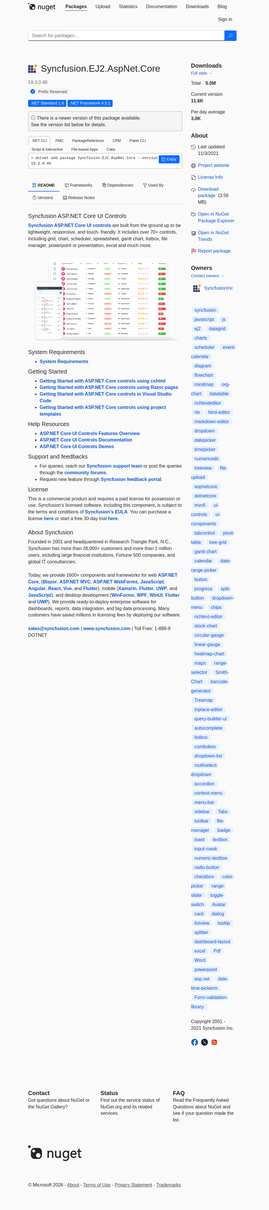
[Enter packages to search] (126, 35)
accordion (205, 783)
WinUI (156, 595)
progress (204, 588)
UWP (161, 588)
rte (197, 412)
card (199, 913)
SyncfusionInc (218, 288)
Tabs (223, 811)
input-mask (206, 848)
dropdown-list (208, 755)
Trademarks (168, 1184)
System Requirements (64, 361)
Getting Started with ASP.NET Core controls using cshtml (103, 380)
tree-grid (218, 542)
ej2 (198, 328)
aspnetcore (206, 486)
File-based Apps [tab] (84, 149)
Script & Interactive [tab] (47, 149)
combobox (205, 746)
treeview (203, 468)
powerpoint (206, 969)
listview (202, 923)
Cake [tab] (111, 149)
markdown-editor (212, 421)
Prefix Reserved (52, 91)
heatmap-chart (209, 653)
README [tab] (43, 185)
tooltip (224, 923)
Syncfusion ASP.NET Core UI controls (69, 225)
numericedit (207, 458)
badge (223, 830)
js (224, 319)
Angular (36, 588)
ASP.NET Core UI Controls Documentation (86, 439)
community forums (85, 472)
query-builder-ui (211, 718)
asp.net (202, 978)
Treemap (204, 700)
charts (201, 338)
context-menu (209, 793)
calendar (203, 560)
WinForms (122, 595)
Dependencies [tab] (117, 185)
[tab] (76, 6)
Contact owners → (207, 275)
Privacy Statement (133, 1184)
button (201, 579)
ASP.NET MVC (74, 581)
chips (216, 607)
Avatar (218, 904)
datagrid (217, 328)
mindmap (204, 384)
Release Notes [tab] (79, 198)
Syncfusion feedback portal (131, 479)
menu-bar (204, 802)
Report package (214, 250)
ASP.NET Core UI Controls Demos (77, 446)
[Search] (230, 35)
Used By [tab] (153, 185)
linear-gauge (207, 644)
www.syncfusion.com (107, 628)
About (73, 1184)
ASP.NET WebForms (115, 581)
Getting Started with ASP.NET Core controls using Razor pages (109, 387)
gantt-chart (206, 551)
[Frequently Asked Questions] (179, 1093)
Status (109, 1093)
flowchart (204, 375)
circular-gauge (209, 635)
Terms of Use (96, 1184)
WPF (142, 595)
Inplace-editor (209, 709)
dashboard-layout (212, 941)
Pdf (216, 950)
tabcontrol (205, 533)
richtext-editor (209, 616)
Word (200, 960)
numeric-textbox (211, 858)
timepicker (205, 449)
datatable (219, 393)
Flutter (90, 588)
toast (200, 839)
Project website (214, 165)
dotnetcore (206, 495)
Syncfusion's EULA (106, 511)
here (49, 518)
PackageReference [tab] (88, 140)
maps (200, 663)
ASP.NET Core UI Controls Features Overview (90, 433)
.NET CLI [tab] (39, 140)
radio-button (207, 867)
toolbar (202, 820)
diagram (203, 365)
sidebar (202, 811)
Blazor (50, 581)
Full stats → (202, 73)
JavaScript (152, 581)
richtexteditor (208, 403)
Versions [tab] (42, 198)
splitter (201, 932)
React (54, 588)
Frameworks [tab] (78, 185)
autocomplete (208, 728)
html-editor (219, 412)
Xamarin (127, 588)
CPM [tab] (117, 140)
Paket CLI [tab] (137, 140)
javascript (204, 319)
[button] (169, 159)
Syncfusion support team (114, 466)
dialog (218, 913)
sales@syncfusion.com (53, 628)
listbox (201, 737)
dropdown (205, 430)
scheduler (205, 347)
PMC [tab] (59, 140)
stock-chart (206, 625)
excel (200, 950)
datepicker (205, 440)
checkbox (204, 876)
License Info (210, 177)
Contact (39, 1093)
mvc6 (200, 505)
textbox (220, 839)
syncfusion (206, 310)
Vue (67, 588)
